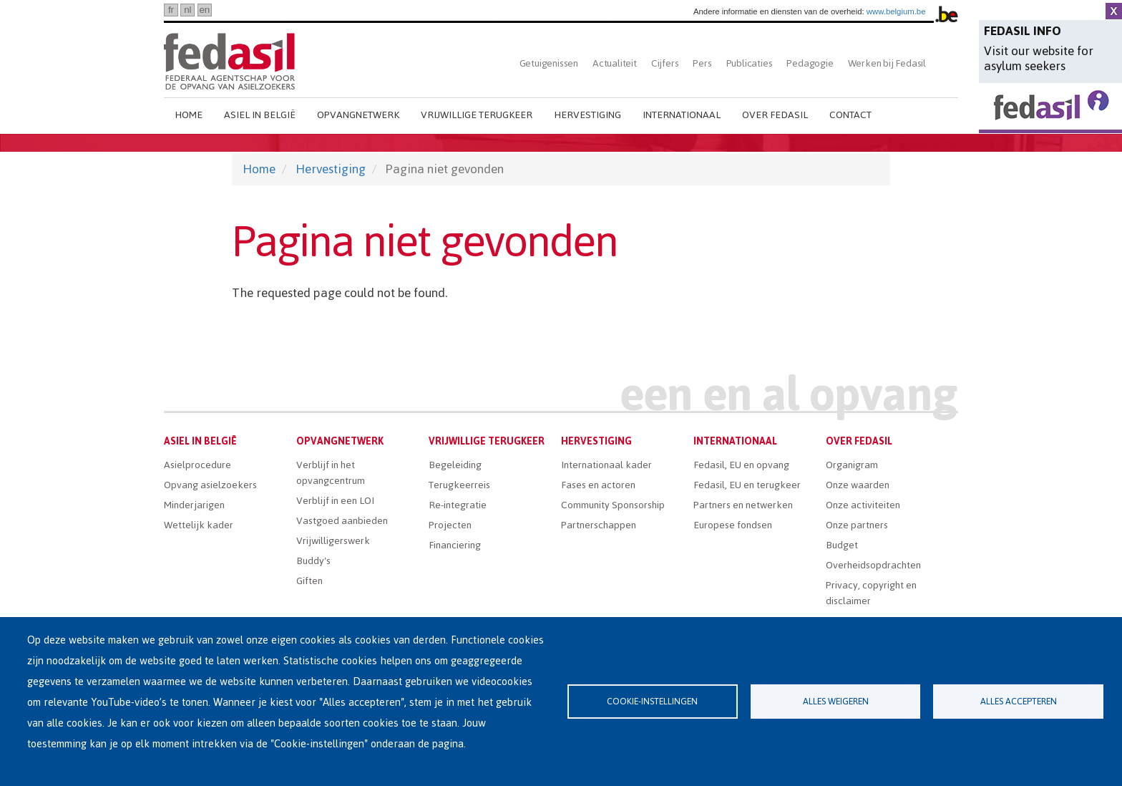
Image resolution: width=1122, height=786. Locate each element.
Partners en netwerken (743, 505)
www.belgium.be (896, 11)
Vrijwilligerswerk (333, 540)
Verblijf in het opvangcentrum (330, 472)
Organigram (852, 465)
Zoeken (945, 63)
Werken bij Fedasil (887, 63)
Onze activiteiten (863, 505)
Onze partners (857, 525)
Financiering (455, 545)
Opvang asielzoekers (210, 485)
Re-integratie (458, 505)
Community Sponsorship (613, 505)
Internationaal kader (606, 465)
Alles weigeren (836, 701)
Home (189, 115)
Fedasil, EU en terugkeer (747, 485)
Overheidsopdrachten (873, 565)
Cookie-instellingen (652, 701)
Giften (309, 581)
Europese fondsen (732, 525)
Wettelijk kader (198, 525)
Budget (842, 545)
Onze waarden (857, 485)
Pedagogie (809, 63)
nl (187, 9)
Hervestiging (587, 115)
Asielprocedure (197, 465)
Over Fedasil (775, 115)
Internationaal (682, 115)
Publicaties (749, 63)
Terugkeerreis (459, 485)
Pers (702, 63)
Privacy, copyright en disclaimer (871, 593)
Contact (850, 115)
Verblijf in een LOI (335, 500)
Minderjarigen (194, 505)
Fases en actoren (598, 485)
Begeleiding (455, 465)
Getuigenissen (548, 63)
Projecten (450, 525)
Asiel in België (260, 115)
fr (171, 9)
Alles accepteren (1018, 701)
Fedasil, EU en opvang (741, 465)
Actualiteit (614, 63)
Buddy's (313, 561)
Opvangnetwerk (358, 115)
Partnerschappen (598, 525)
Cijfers (665, 63)
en (204, 9)
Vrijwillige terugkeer (476, 115)
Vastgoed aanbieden (342, 520)
